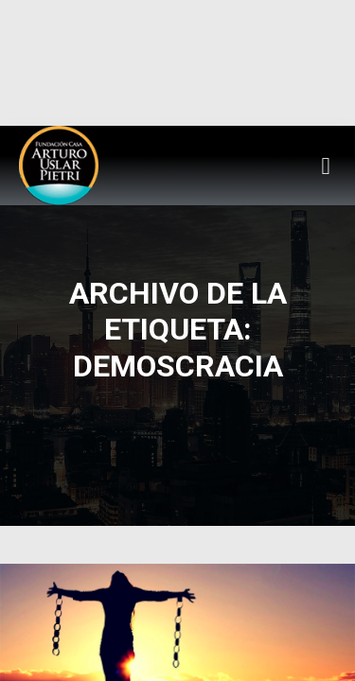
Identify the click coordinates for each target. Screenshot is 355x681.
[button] (325, 165)
